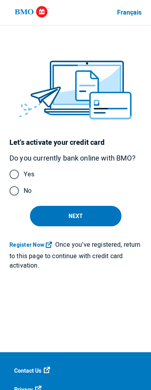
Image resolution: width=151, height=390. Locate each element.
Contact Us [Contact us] (32, 371)
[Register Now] (31, 245)
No (28, 191)
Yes (29, 174)
